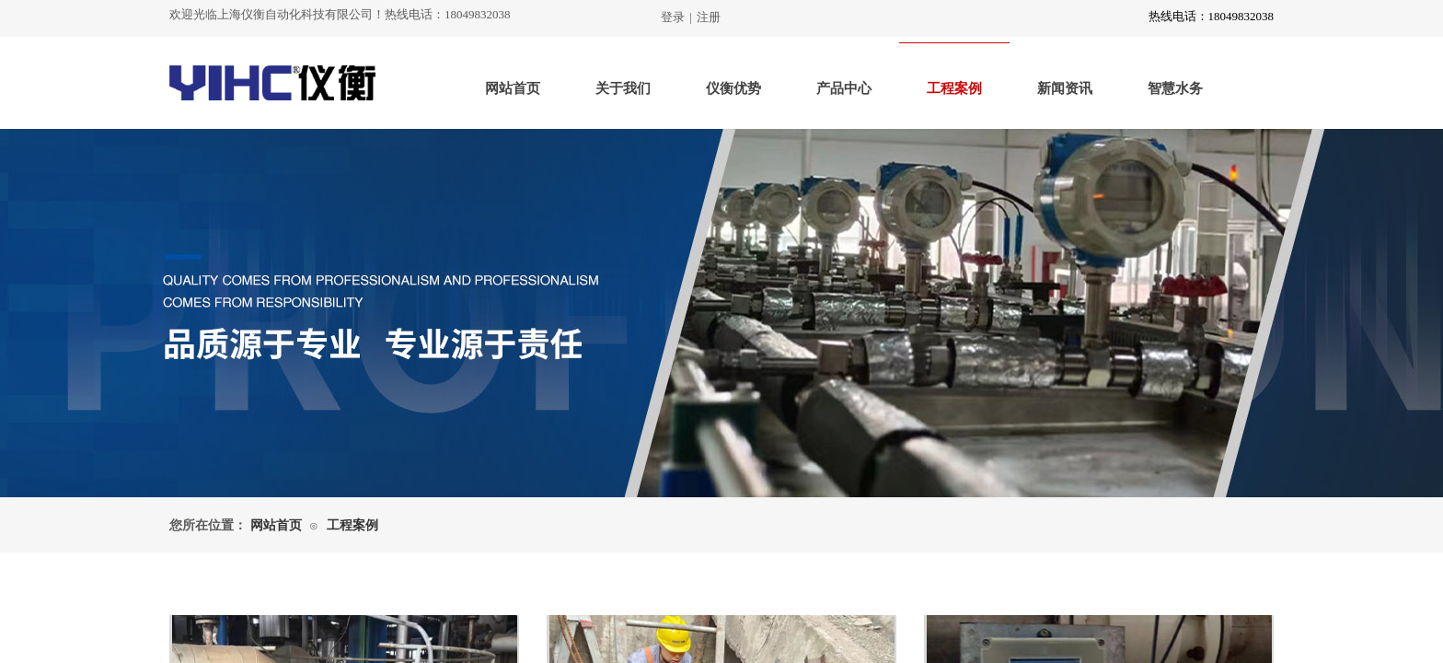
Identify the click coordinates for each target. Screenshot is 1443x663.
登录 (673, 17)
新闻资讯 (1064, 88)
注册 (709, 17)
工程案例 (954, 88)
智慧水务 (1175, 88)
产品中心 (844, 88)
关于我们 (623, 88)
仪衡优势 (733, 88)
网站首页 (512, 88)
